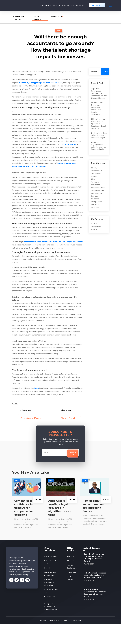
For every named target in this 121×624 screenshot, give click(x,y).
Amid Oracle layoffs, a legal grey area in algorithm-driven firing (59, 507)
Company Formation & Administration (50, 606)
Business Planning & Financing (49, 582)
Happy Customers (72, 566)
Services (55, 5)
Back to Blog (19, 18)
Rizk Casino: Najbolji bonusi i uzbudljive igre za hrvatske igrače (98, 145)
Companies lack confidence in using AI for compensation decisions (25, 507)
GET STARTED (96, 5)
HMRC (94, 224)
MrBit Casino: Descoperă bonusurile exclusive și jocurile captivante (97, 108)
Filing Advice (96, 202)
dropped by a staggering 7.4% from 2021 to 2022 (40, 83)
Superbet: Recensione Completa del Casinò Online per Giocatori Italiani (99, 93)
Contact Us (82, 5)
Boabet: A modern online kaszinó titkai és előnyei (99, 135)
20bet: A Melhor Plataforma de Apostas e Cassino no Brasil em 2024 (98, 123)
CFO (59, 31)
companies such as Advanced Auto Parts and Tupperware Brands (53, 241)
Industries (65, 5)
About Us (48, 5)
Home (42, 5)
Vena (36, 388)
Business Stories (98, 187)
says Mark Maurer (68, 144)
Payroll (47, 568)
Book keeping (50, 556)
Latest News (74, 5)
